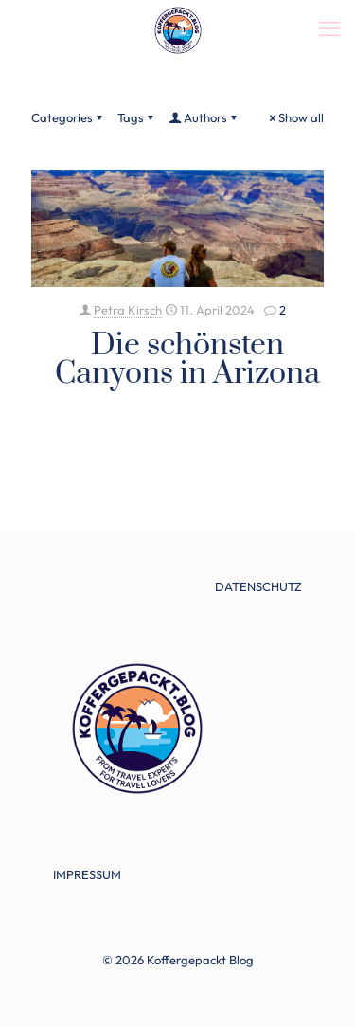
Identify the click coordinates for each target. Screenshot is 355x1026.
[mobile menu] (329, 28)
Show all (295, 117)
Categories (68, 117)
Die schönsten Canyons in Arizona (187, 359)
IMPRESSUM (87, 874)
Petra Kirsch (128, 309)
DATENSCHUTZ (258, 586)
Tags (136, 117)
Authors (204, 117)
